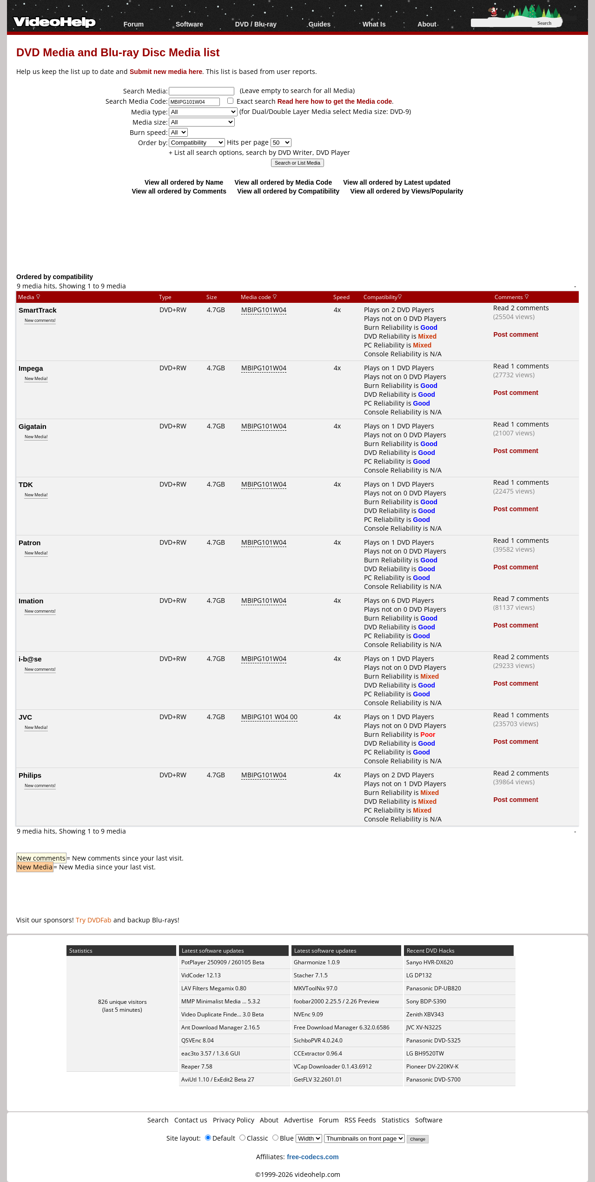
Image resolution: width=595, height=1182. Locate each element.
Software (189, 24)
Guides (320, 24)
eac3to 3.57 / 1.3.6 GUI (210, 1053)
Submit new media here (166, 71)
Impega (31, 368)
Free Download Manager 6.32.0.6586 (342, 1027)
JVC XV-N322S (424, 1027)
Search (158, 1119)
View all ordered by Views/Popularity (406, 191)
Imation (31, 600)
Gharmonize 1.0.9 (317, 962)
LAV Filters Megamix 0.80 (213, 988)
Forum (134, 24)
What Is (374, 24)
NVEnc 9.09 (308, 1014)
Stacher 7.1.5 (311, 975)
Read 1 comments (521, 365)
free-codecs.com (312, 1156)
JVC (25, 716)
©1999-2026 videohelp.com (297, 1174)
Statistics (396, 1119)
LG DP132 (419, 975)
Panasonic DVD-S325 (433, 1040)
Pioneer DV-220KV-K (432, 1066)
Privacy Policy (233, 1119)
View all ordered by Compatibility (288, 191)
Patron (30, 542)
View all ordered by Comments (179, 191)
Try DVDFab (94, 919)
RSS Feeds (360, 1119)
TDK (26, 484)
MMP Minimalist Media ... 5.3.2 (220, 1001)
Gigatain (32, 426)
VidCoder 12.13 (201, 975)
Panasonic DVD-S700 (433, 1079)
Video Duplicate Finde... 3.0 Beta (222, 1014)
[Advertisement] (297, 233)
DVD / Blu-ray (256, 24)
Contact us (190, 1119)
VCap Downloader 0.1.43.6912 (333, 1066)
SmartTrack (38, 309)
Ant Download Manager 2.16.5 (220, 1027)
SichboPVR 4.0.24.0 (318, 1040)
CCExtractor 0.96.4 (318, 1053)
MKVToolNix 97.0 (315, 988)
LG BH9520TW (425, 1053)
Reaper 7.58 (196, 1066)
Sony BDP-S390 (426, 1001)
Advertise (298, 1119)
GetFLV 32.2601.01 (318, 1079)
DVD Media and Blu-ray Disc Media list (117, 52)
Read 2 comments (521, 307)
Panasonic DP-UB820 (433, 988)
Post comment (515, 334)
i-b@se (30, 658)
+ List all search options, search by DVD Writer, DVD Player (259, 152)
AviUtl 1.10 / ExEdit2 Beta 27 (217, 1079)
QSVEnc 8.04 (197, 1040)
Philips (30, 775)
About (426, 24)
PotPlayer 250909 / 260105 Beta (222, 962)
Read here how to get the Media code (335, 101)
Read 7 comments (521, 598)
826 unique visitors (122, 1002)
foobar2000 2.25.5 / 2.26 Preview (336, 1001)
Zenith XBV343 (425, 1014)
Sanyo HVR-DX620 (429, 962)
